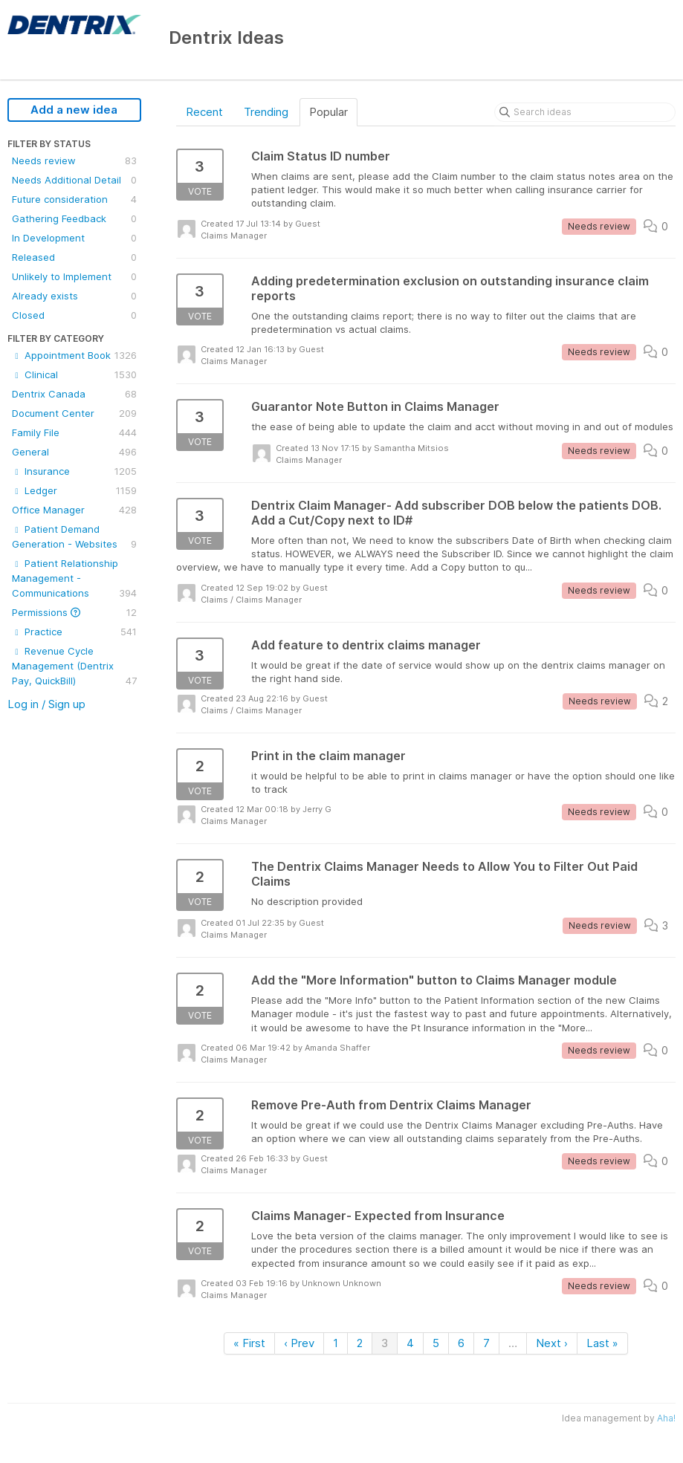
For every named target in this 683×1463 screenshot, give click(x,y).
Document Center (74, 413)
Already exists (74, 295)
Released (74, 257)
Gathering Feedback (74, 218)
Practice (74, 631)
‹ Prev (299, 1343)
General (74, 451)
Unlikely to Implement (74, 276)
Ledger (74, 490)
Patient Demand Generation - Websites (74, 537)
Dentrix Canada (74, 393)
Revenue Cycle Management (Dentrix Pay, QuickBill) (74, 666)
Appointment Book (74, 355)
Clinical (74, 374)
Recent (204, 112)
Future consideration (74, 199)
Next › (552, 1343)
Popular (328, 112)
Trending (266, 112)
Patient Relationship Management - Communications (74, 578)
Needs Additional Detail (74, 179)
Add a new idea (73, 110)
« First (249, 1343)
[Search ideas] (585, 112)
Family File (74, 432)
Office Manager (74, 509)
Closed (74, 315)
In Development (74, 237)
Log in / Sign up (46, 704)
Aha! (666, 1418)
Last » (602, 1343)
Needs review (74, 160)
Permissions (74, 612)
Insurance (74, 471)
